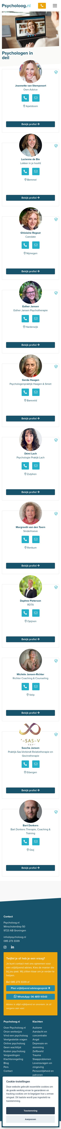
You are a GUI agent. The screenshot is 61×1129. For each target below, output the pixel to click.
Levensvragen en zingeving (42, 1065)
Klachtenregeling (13, 1059)
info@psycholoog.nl (15, 937)
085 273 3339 (12, 941)
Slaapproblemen (42, 1059)
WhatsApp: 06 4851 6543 (30, 997)
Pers (6, 1067)
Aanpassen (30, 1119)
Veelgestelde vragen (15, 1039)
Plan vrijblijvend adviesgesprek (30, 988)
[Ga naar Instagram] (7, 947)
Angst (36, 1039)
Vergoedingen (12, 1055)
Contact (8, 1071)
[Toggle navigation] (55, 5)
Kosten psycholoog (14, 1051)
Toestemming (30, 1110)
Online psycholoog (14, 1043)
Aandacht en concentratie (40, 1033)
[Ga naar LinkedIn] (14, 947)
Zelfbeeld (38, 1051)
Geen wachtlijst (12, 1047)
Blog (6, 1063)
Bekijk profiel (30, 124)
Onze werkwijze (13, 1031)
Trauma (37, 1055)
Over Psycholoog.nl (15, 1028)
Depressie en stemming (40, 1045)
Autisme (37, 1028)
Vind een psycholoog (16, 1035)
